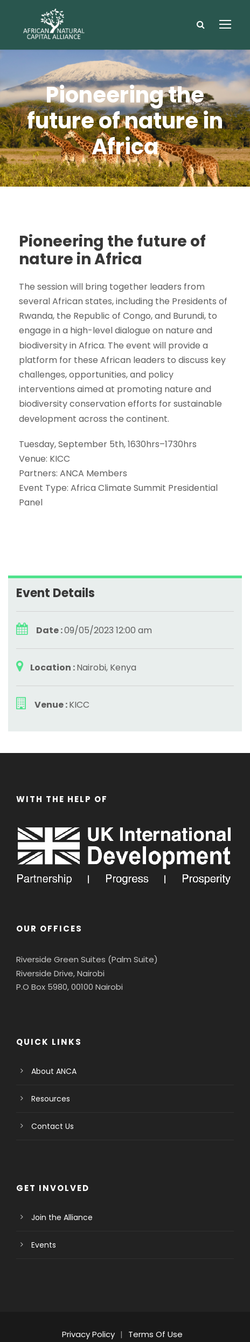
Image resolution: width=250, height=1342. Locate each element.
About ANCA (52, 1041)
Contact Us (49, 1096)
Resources (49, 1069)
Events (42, 1215)
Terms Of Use (154, 1304)
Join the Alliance (58, 1187)
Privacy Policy (91, 1304)
